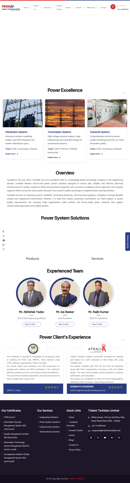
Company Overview (72, 423)
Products (32, 259)
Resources (92, 7)
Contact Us (72, 445)
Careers (80, 7)
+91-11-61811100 (122, 9)
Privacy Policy (74, 450)
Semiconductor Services (48, 431)
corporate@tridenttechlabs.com (106, 430)
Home (27, 7)
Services (97, 259)
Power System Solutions (48, 422)
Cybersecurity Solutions (48, 427)
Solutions (49, 7)
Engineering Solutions (47, 417)
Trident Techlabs (76, 478)
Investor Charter (59, 7)
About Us (37, 7)
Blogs (70, 440)
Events (69, 7)
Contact (103, 7)
